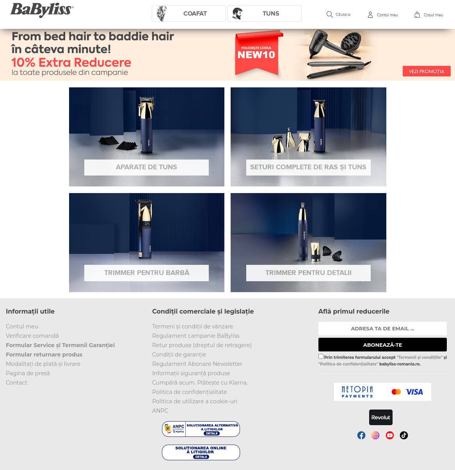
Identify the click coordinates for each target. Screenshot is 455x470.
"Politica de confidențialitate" (348, 364)
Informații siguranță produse (191, 373)
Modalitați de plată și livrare (43, 363)
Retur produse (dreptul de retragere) (202, 345)
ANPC (160, 410)
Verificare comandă (32, 335)
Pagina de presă (28, 373)
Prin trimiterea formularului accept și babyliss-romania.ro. (382, 360)
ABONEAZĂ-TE (382, 345)
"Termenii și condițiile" (419, 357)
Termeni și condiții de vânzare (192, 326)
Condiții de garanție (179, 354)
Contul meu (22, 326)
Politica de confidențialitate (189, 392)
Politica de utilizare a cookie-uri (194, 401)
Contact (16, 382)
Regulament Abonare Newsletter (197, 363)
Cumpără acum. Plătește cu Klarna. (200, 382)
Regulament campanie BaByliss (196, 335)
